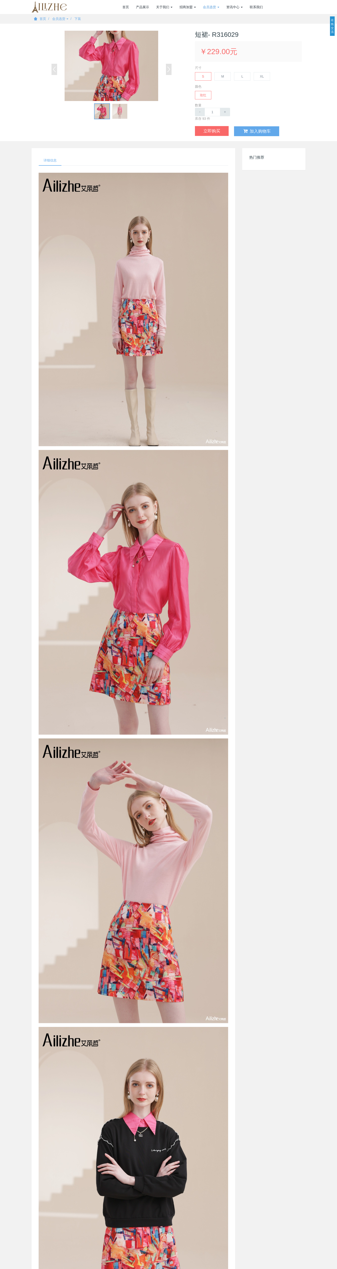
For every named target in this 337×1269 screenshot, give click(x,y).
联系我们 (256, 7)
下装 (77, 19)
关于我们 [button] (164, 7)
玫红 (203, 95)
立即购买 (211, 131)
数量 (198, 105)
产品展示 (142, 7)
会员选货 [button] (211, 7)
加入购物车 (257, 131)
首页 (125, 7)
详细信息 (50, 160)
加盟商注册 (280, 7)
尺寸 (198, 68)
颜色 (198, 86)
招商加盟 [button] (187, 7)
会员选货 (60, 19)
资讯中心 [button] (234, 7)
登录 (302, 7)
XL (262, 76)
